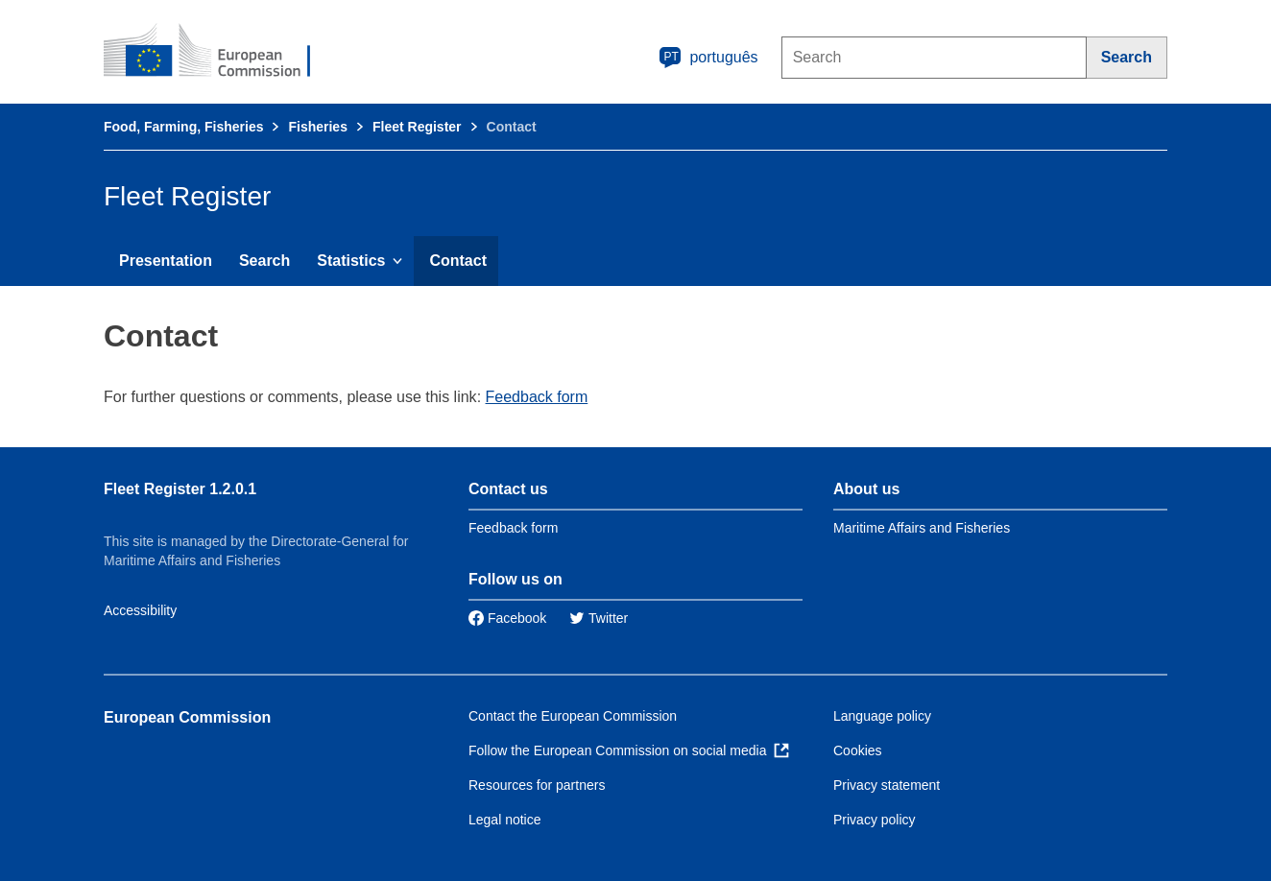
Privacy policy (874, 819)
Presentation (165, 260)
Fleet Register (417, 126)
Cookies (857, 750)
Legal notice (504, 819)
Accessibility (140, 610)
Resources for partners (536, 785)
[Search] (1127, 57)
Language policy (882, 716)
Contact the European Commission (572, 716)
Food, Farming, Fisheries (183, 126)
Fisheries (317, 126)
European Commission (187, 717)
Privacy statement (886, 785)
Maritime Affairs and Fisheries (921, 528)
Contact (458, 260)
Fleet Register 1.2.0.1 (180, 489)
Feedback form (537, 397)
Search (264, 260)
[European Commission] (220, 52)
